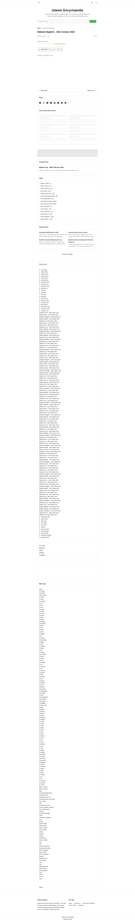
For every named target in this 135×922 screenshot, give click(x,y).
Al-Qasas (41, 715)
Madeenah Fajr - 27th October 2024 (48, 353)
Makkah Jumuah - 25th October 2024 (49, 374)
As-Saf (41, 748)
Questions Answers (44, 846)
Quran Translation (44, 854)
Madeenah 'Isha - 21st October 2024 (49, 410)
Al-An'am (41, 613)
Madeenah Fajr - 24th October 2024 (48, 390)
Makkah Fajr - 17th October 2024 (48, 466)
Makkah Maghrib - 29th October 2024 (49, 329)
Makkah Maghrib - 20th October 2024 (49, 427)
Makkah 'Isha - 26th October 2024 (48, 355)
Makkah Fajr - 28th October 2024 (48, 343)
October (43, 284)
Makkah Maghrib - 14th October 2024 (49, 498)
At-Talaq (41, 770)
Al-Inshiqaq (42, 662)
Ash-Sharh (42, 756)
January (43, 276)
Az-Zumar (41, 785)
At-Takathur (42, 766)
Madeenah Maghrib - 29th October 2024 (50, 331)
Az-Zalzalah (42, 781)
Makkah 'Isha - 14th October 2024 (48, 496)
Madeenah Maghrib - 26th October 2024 (50, 359)
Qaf (40, 844)
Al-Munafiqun (42, 699)
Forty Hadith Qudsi (44, 809)
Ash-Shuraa (42, 760)
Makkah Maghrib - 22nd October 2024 (49, 404)
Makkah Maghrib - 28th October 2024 (49, 335)
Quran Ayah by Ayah (44, 848)
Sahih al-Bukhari (43, 866)
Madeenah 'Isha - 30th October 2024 (49, 312)
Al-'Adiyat (41, 597)
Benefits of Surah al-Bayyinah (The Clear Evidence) (80, 241)
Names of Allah (43, 840)
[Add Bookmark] (47, 36)
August (43, 288)
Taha (40, 872)
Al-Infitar (41, 658)
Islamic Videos (43, 829)
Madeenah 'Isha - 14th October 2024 (49, 494)
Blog (40, 791)
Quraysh (41, 856)
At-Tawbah (42, 774)
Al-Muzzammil (43, 705)
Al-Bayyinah (42, 623)
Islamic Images (43, 827)
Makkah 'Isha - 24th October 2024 (48, 378)
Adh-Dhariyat (42, 595)
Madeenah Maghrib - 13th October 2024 (50, 510)
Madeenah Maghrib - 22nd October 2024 (50, 402)
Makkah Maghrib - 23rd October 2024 (49, 392)
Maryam (41, 836)
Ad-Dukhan (42, 593)
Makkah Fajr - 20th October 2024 (48, 429)
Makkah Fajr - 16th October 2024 (48, 478)
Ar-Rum (41, 746)
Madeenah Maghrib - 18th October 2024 (50, 445)
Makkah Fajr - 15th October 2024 (48, 492)
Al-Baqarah (42, 621)
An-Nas (41, 732)
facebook (42, 548)
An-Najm (41, 727)
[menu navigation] (38, 2)
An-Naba (41, 723)
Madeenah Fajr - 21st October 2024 (48, 419)
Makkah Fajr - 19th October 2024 (48, 437)
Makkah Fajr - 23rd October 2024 (48, 396)
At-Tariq (41, 772)
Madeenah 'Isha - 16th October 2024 (49, 472)
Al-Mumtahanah (43, 697)
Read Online (42, 860)
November (44, 282)
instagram (42, 555)
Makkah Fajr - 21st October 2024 (48, 421)
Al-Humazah (42, 654)
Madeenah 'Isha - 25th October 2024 (49, 366)
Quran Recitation (43, 850)
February (43, 274)
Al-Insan (41, 660)
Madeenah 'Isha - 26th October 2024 (49, 357)
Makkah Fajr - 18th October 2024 (48, 453)
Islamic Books (43, 825)
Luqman (41, 834)
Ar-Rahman (42, 744)
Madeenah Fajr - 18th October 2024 (48, 455)
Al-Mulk (41, 695)
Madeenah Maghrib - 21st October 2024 (50, 415)
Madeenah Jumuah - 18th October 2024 (50, 451)
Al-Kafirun (41, 672)
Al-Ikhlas (41, 656)
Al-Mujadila (42, 693)
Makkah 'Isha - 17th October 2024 (48, 457)
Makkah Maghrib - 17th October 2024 (49, 459)
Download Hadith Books (45, 793)
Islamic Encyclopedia (67, 10)
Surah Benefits (43, 870)
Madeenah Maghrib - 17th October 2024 (50, 462)
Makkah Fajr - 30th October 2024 (48, 321)
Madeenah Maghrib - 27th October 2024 (50, 349)
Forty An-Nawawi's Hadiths (46, 807)
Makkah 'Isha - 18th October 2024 (48, 441)
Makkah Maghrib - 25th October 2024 (49, 368)
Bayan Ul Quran (43, 789)
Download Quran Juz (44, 797)
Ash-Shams (42, 754)
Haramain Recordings (45, 817)
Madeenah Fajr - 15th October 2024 (48, 490)
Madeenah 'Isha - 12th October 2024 (49, 513)
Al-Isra (41, 664)
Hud (40, 819)
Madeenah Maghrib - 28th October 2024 (50, 339)
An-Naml (41, 729)
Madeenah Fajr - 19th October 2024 (48, 439)
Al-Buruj (41, 625)
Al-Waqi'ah (42, 719)
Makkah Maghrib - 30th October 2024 (49, 319)
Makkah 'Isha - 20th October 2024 (48, 423)
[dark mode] (92, 2)
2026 (42, 270)
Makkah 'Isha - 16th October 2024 (48, 470)
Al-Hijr (40, 650)
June (42, 292)
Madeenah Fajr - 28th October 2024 (48, 341)
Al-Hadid (41, 642)
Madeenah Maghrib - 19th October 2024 (50, 435)
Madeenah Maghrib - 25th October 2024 (50, 370)
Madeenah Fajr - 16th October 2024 (48, 480)
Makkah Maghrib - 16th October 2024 (49, 476)
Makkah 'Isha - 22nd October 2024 (48, 400)
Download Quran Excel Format (77, 232)
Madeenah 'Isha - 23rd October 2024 (49, 394)
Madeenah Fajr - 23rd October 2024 (48, 386)
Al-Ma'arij (41, 681)
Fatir (40, 803)
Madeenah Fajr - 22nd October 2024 (49, 408)
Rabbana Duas (43, 858)
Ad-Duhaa (42, 591)
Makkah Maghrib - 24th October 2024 (49, 382)
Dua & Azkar (42, 801)
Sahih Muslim (42, 868)
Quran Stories (43, 852)
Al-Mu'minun (42, 689)
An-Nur (41, 740)
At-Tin (40, 776)
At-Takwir (41, 768)
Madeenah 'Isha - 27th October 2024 (49, 345)
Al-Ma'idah (42, 683)
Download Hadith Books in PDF (48, 232)
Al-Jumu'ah (42, 670)
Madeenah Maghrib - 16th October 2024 (50, 474)
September (44, 286)
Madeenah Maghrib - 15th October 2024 (50, 486)
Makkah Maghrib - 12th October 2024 (49, 508)
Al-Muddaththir (43, 691)
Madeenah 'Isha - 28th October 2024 (49, 337)
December (44, 280)
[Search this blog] (63, 21)
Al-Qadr (41, 707)
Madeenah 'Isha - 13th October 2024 (49, 502)
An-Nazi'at (42, 736)
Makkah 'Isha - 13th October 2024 (48, 504)
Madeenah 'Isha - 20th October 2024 (49, 425)
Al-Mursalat (42, 701)
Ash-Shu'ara (42, 758)
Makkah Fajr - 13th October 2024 (48, 515)
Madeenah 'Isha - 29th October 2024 (49, 327)
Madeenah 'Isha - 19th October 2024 (49, 431)
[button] (69, 103)
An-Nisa (41, 738)
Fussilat (41, 811)
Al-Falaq (41, 630)
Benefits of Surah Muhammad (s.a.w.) (50, 240)
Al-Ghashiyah (42, 640)
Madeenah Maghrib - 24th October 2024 (50, 388)
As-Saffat (41, 750)
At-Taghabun (42, 762)
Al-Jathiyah (42, 666)
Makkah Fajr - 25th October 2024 (48, 376)
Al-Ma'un (41, 685)
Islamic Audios (43, 823)
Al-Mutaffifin (42, 703)
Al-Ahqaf (41, 609)
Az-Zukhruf (42, 783)
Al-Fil (40, 636)
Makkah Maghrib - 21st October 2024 (49, 417)
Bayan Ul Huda (43, 787)
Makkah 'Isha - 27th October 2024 (48, 347)
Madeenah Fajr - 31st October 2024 (48, 315)
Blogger (71, 254)
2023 (42, 533)
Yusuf (40, 878)
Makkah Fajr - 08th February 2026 (51, 167)
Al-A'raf (41, 607)
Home (41, 887)
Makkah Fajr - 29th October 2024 (48, 333)
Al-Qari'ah (42, 713)
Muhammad (42, 838)
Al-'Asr (41, 603)
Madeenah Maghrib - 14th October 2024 (50, 500)
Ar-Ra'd (41, 742)
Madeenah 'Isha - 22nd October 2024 (49, 398)
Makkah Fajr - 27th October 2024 (48, 351)
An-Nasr (41, 734)
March (42, 272)
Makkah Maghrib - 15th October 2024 (49, 488)
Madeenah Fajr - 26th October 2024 (48, 363)
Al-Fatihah (42, 634)
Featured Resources (44, 805)
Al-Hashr (41, 648)
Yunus (41, 876)
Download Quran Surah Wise (47, 799)
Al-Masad (41, 687)
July (42, 290)
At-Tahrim (41, 764)
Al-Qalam (41, 709)
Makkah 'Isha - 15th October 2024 (48, 482)
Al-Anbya (41, 615)
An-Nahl (41, 725)
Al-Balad (41, 619)
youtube (41, 552)
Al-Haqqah (42, 646)
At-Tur (40, 778)
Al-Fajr (41, 627)
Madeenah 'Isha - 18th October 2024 (49, 443)
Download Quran (43, 795)
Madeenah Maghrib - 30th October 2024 (50, 317)
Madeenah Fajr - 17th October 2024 (48, 468)
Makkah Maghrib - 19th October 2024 (49, 433)
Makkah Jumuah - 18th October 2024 (49, 449)
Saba (40, 862)
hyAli (70, 919)
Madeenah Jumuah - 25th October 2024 (50, 372)
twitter (41, 550)
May (42, 294)
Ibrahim (41, 821)
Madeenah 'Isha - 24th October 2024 (49, 380)
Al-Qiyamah (42, 717)
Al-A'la (41, 605)
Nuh (40, 842)
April (42, 296)
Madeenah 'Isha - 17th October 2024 (49, 463)
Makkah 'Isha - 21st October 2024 (48, 412)
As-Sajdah (42, 752)
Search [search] (92, 21)
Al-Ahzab (41, 611)
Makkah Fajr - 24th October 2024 (48, 384)
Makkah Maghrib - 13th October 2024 (49, 506)
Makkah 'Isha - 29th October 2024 (48, 325)
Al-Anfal (41, 617)
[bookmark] (96, 2)
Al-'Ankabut (42, 601)
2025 (42, 278)
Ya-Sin (41, 874)
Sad (40, 864)
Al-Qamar (41, 711)
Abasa (41, 589)
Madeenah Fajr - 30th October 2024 (48, 323)
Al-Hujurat (42, 652)
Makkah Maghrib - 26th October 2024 (49, 362)
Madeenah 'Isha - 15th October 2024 (49, 484)
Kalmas (41, 832)
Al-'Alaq (41, 599)
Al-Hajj (41, 644)
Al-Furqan (41, 638)
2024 (42, 304)
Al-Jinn (41, 668)
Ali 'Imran (41, 721)
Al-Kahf (41, 674)
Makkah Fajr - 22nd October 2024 (48, 406)
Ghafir (40, 815)
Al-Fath (41, 632)
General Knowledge (44, 813)
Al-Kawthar (42, 676)
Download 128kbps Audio (45, 55)
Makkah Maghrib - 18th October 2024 (49, 447)
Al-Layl (41, 678)
